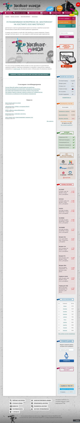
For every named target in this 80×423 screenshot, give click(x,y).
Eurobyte (65, 311)
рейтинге (67, 18)
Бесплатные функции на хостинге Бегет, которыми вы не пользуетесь (22, 89)
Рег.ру (65, 319)
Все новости (50, 121)
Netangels (65, 330)
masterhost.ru (66, 97)
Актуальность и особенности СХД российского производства (20, 93)
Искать (66, 36)
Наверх (76, 420)
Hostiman (65, 314)
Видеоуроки (35, 16)
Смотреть (68, 66)
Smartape (65, 308)
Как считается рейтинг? (67, 125)
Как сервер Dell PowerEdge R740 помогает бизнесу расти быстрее (22, 90)
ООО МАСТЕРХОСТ (25, 16)
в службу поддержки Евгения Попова (53, 417)
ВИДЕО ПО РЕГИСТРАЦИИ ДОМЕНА (66, 46)
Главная (7, 16)
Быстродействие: (63, 115)
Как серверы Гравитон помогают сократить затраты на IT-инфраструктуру (23, 92)
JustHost (65, 322)
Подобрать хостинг (40, 406)
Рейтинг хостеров (15, 16)
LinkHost (65, 317)
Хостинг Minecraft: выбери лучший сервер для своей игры (19, 87)
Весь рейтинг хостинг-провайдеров (67, 333)
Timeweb (65, 327)
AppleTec (65, 325)
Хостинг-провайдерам (41, 409)
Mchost (64, 306)
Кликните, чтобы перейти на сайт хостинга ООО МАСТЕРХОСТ (29, 74)
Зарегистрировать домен (42, 400)
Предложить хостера (41, 403)
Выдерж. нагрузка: (63, 118)
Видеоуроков (62, 25)
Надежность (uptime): (64, 111)
